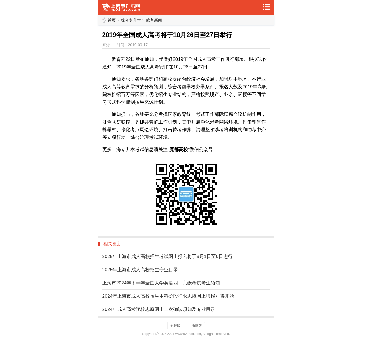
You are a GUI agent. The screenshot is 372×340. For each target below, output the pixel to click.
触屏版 (175, 326)
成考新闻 (154, 20)
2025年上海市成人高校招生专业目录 (140, 269)
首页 (112, 20)
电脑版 (197, 326)
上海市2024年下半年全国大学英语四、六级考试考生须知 (161, 283)
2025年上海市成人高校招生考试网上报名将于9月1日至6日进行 (167, 256)
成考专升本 (130, 20)
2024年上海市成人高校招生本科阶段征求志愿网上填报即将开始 (168, 296)
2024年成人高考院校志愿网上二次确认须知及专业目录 (159, 309)
